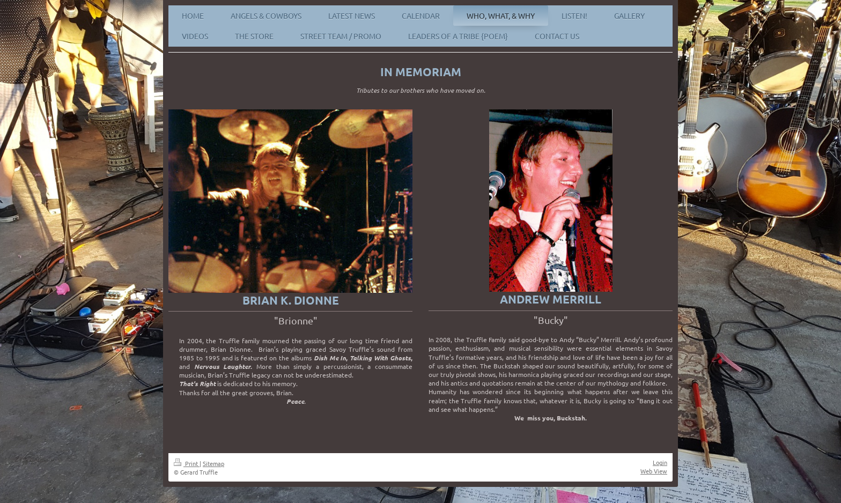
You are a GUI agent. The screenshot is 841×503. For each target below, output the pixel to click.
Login (660, 462)
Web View (653, 471)
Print (187, 463)
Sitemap (213, 463)
